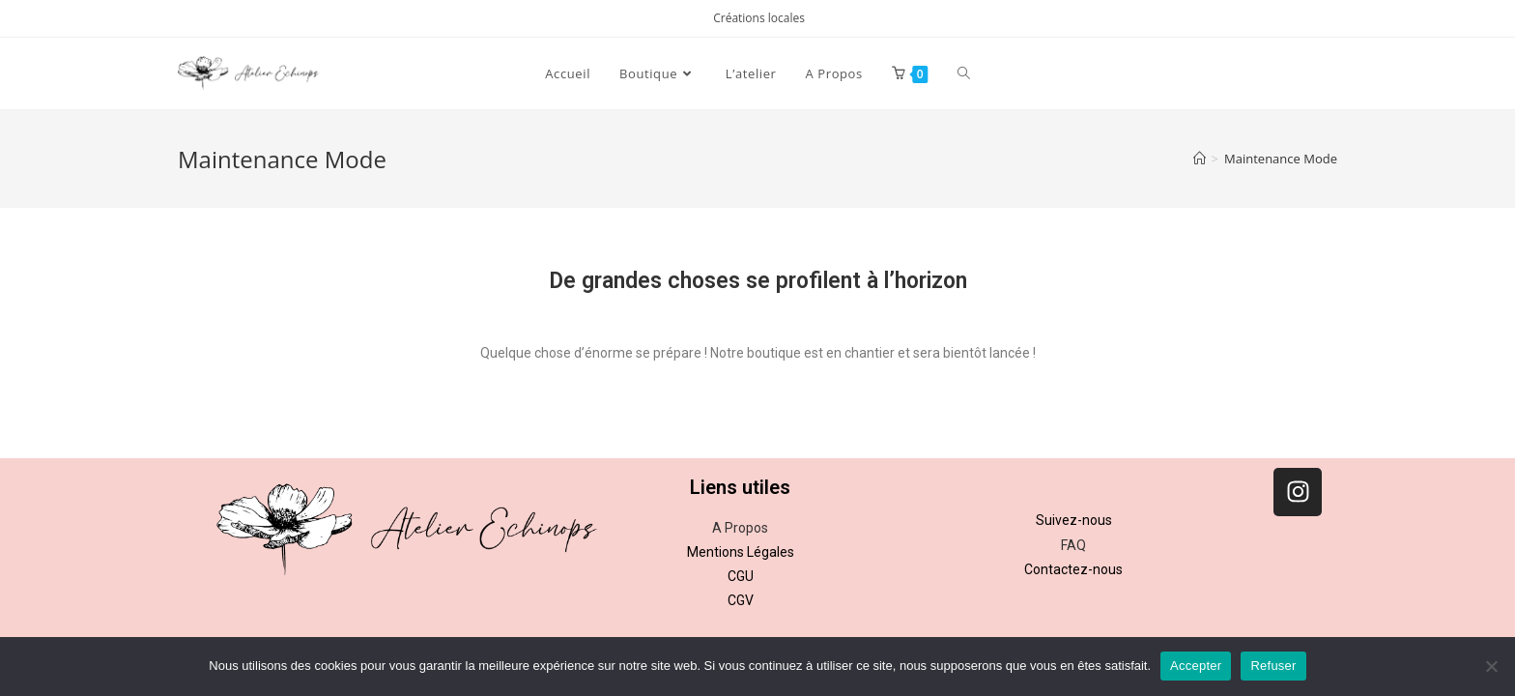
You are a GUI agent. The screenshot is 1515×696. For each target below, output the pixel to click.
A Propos (740, 528)
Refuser (1273, 665)
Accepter (1195, 665)
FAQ (1073, 545)
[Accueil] (1199, 158)
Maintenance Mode (1280, 158)
